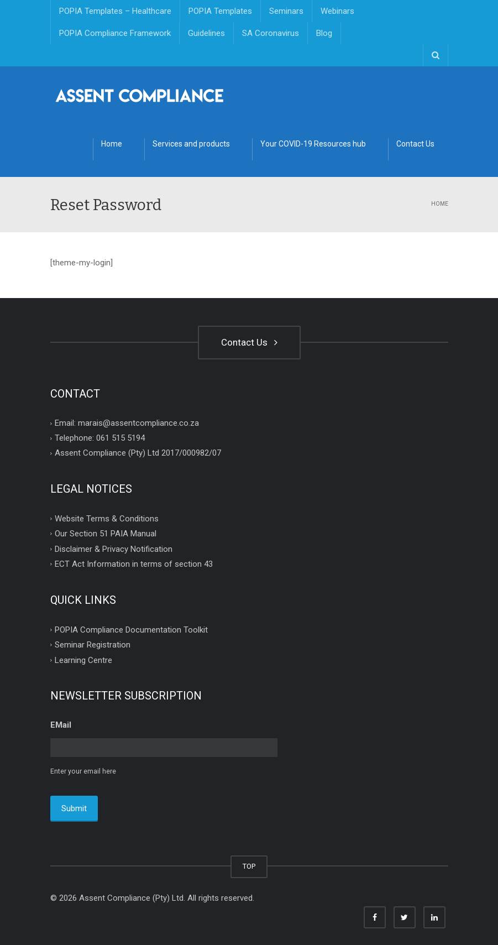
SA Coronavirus (270, 33)
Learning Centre (83, 660)
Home (111, 143)
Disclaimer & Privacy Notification (113, 549)
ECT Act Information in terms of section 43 (134, 564)
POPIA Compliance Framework (115, 33)
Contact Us (415, 143)
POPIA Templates (220, 11)
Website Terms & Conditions (107, 518)
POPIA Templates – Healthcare (115, 11)
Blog (324, 33)
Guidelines (206, 33)
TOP (249, 864)
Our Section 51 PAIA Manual (105, 534)
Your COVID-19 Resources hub (313, 143)
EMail (60, 725)
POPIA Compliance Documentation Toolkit (131, 629)
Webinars (337, 11)
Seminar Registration (92, 645)
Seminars (286, 11)
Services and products (191, 143)
